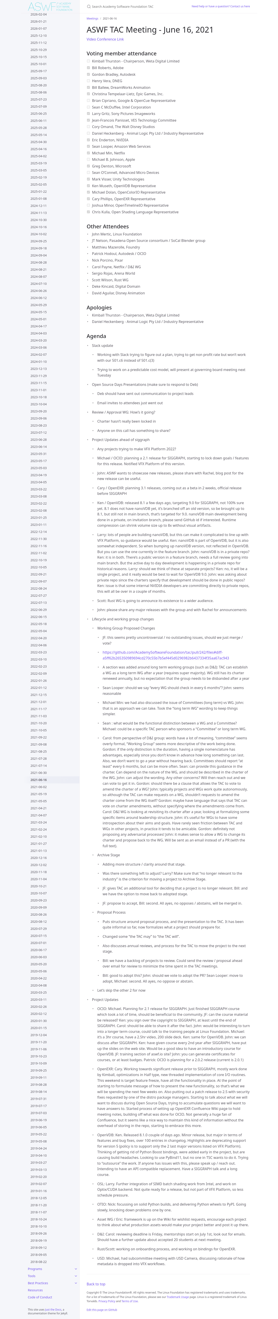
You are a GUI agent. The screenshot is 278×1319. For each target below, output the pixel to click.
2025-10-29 (39, 50)
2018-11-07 (39, 1212)
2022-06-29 (39, 610)
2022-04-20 (39, 638)
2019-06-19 (39, 1120)
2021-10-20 (39, 723)
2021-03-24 (39, 822)
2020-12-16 (39, 858)
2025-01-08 (39, 198)
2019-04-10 (39, 1155)
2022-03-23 (39, 652)
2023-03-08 (39, 496)
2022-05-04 (39, 631)
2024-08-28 (39, 262)
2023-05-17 (39, 461)
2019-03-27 (39, 1162)
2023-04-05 (39, 482)
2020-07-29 (39, 929)
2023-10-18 (39, 397)
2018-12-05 (39, 1198)
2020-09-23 (39, 900)
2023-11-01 (39, 390)
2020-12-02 (39, 865)
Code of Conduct (40, 1297)
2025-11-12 (39, 43)
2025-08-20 (39, 85)
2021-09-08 (39, 744)
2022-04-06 (39, 645)
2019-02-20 (39, 1177)
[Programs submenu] (75, 1268)
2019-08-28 (39, 1084)
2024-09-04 (39, 255)
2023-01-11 (39, 525)
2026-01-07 (39, 28)
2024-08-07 (39, 276)
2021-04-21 (39, 808)
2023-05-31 (39, 454)
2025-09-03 (39, 78)
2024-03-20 (39, 340)
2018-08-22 (39, 1262)
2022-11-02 (39, 553)
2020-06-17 (39, 950)
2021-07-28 (39, 758)
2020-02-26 (39, 1006)
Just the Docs (53, 1309)
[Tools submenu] (75, 1276)
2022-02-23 (39, 666)
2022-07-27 (39, 595)
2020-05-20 (39, 964)
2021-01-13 (39, 851)
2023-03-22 (39, 489)
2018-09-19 (39, 1240)
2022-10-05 (39, 567)
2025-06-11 (39, 120)
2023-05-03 (39, 468)
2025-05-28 (39, 128)
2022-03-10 (39, 659)
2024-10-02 (39, 234)
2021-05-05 (39, 801)
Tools (31, 1276)
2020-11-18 (39, 872)
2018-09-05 (39, 1255)
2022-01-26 (39, 680)
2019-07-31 (39, 1099)
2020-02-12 (39, 1014)
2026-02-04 (39, 14)
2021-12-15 (39, 695)
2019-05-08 (39, 1141)
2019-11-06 (39, 1049)
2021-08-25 (39, 751)
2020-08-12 (39, 921)
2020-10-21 (39, 886)
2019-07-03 (39, 1113)
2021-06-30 (39, 773)
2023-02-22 (39, 503)
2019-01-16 (39, 1191)
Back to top (96, 1284)
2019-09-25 (39, 1070)
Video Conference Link (105, 39)
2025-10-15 (39, 57)
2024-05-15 (39, 312)
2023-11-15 (39, 383)
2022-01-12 (39, 688)
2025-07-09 (39, 106)
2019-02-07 (39, 1184)
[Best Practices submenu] (75, 1283)
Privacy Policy (107, 1301)
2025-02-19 (39, 177)
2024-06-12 (39, 298)
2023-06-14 (39, 447)
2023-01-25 (39, 517)
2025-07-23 (39, 99)
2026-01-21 (39, 21)
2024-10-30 (39, 220)
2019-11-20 (39, 1042)
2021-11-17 (39, 709)
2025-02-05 (39, 184)
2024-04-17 (39, 326)
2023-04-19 (39, 475)
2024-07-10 (39, 284)
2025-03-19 (39, 163)
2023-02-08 (39, 510)
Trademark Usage (178, 1297)
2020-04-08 (39, 985)
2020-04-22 (39, 978)
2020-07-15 (39, 936)
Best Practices (38, 1283)
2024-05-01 (39, 319)
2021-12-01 (39, 702)
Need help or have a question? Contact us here (221, 6)
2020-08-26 (39, 914)
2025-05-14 (39, 135)
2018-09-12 (39, 1247)
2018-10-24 (39, 1219)
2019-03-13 (39, 1169)
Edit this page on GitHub (102, 1310)
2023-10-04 (39, 404)
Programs (35, 1269)
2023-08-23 (39, 425)
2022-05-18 (39, 624)
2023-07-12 (39, 432)
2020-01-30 (39, 1021)
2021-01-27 (39, 843)
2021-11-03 (39, 716)
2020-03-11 (39, 999)
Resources (35, 1290)
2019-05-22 (39, 1134)
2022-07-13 (39, 602)
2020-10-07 (39, 893)
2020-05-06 (39, 971)
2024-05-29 (39, 305)
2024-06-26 (39, 291)
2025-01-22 (39, 191)
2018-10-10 (39, 1226)
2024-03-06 (39, 347)
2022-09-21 (39, 574)
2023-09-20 (39, 411)
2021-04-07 (39, 815)
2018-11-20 (39, 1205)
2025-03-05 (39, 170)
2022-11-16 (39, 546)
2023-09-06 (39, 418)
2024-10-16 (39, 227)
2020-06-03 (39, 957)
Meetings (92, 18)
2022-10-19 (39, 560)
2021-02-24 (39, 829)
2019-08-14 (39, 1092)
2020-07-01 (39, 943)
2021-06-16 (39, 780)
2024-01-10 (39, 361)
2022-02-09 (39, 673)
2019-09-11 (39, 1077)
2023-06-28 (39, 439)
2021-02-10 (39, 836)
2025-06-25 (39, 113)
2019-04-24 (39, 1148)
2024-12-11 (39, 206)
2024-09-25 (39, 241)
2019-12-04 (39, 1035)
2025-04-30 (39, 142)
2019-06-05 (39, 1127)
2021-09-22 (39, 737)
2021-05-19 (39, 794)
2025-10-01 (39, 64)
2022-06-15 (39, 617)
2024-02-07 (39, 354)
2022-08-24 (39, 588)
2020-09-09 (39, 907)
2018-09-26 (39, 1233)
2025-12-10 (39, 35)
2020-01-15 (39, 1028)
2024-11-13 (39, 213)
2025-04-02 (39, 156)
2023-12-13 (39, 369)
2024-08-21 (39, 269)
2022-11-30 (39, 539)
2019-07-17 (39, 1106)
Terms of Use (129, 1301)
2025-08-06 (39, 92)
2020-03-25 (39, 992)
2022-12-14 (39, 532)
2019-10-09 (39, 1063)
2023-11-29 (39, 376)
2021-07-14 (39, 765)
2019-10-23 (39, 1056)
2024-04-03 (39, 333)
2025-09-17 (39, 71)
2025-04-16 (39, 149)
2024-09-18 (39, 248)
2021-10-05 (39, 730)
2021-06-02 (39, 787)
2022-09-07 (39, 581)
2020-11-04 (39, 879)
